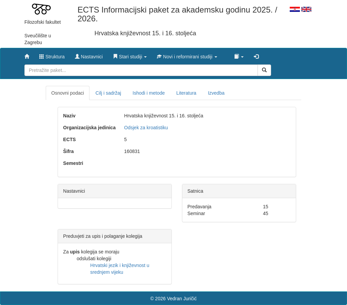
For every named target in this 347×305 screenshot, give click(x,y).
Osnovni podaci (67, 93)
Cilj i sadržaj (108, 93)
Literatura (186, 93)
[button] (130, 55)
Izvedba (216, 93)
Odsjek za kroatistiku (146, 127)
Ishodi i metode (148, 93)
